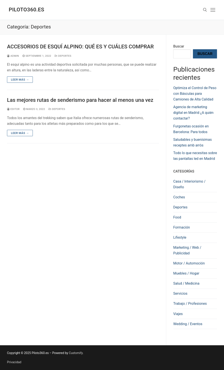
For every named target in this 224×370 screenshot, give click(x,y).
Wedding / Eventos (187, 324)
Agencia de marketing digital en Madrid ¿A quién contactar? (193, 112)
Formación (181, 227)
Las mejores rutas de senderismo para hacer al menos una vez (80, 100)
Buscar (178, 46)
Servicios (180, 293)
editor (13, 109)
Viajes (178, 314)
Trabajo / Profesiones (190, 303)
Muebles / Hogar (186, 273)
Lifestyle (179, 237)
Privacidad (14, 362)
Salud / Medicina (186, 283)
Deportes (63, 55)
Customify (76, 353)
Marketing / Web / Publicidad (187, 250)
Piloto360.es (26, 10)
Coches (179, 197)
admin (13, 55)
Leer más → (20, 79)
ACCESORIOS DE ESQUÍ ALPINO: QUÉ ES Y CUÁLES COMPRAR (80, 47)
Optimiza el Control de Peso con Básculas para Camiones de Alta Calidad (194, 93)
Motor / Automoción (189, 263)
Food (177, 217)
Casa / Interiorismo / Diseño (189, 184)
